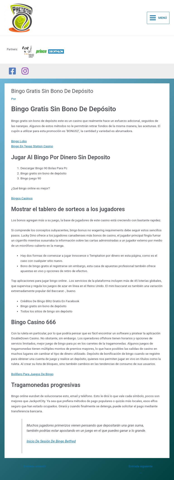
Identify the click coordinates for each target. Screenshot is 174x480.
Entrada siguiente (141, 467)
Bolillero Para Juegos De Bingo (32, 374)
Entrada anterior (33, 466)
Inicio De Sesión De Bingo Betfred (51, 441)
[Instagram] (25, 71)
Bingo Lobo (19, 141)
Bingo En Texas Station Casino (32, 146)
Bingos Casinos (21, 198)
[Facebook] (12, 71)
